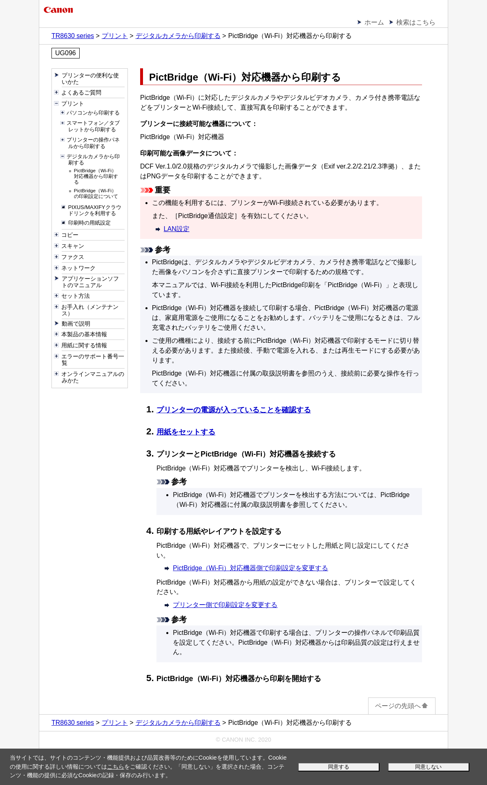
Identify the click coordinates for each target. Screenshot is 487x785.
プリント (115, 35)
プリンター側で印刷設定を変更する (225, 604)
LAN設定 (177, 228)
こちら (115, 766)
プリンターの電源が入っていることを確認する (233, 410)
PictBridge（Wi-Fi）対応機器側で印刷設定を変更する (250, 568)
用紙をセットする (185, 432)
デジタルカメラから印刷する (178, 35)
